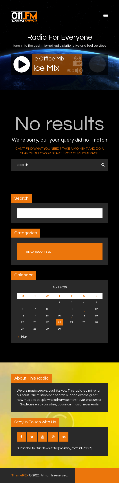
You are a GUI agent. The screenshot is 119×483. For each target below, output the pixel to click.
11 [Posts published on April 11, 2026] (84, 309)
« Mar (23, 336)
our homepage (85, 153)
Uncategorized (38, 251)
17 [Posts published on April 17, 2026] (71, 315)
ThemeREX (19, 475)
